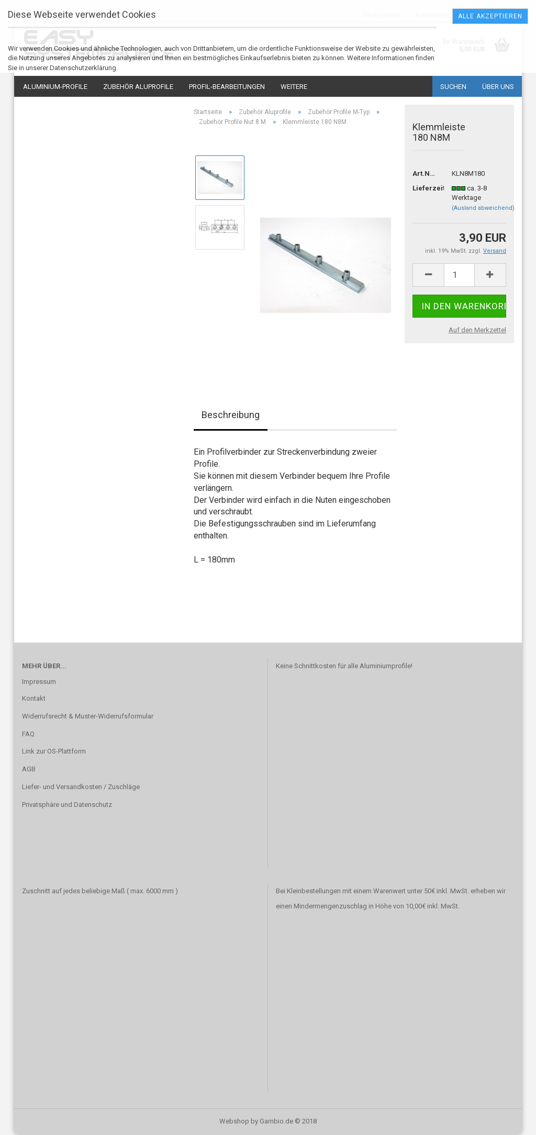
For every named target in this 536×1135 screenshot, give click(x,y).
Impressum (39, 682)
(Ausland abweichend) (483, 208)
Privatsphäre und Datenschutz (67, 804)
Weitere (294, 87)
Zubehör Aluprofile (138, 87)
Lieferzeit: (424, 188)
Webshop (234, 1121)
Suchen (453, 87)
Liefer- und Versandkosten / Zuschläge (81, 787)
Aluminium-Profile (55, 87)
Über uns (498, 87)
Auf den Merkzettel (477, 330)
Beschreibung (231, 414)
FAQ (28, 734)
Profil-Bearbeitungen (227, 87)
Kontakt (34, 698)
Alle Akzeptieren (490, 16)
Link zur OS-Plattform (54, 751)
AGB (29, 769)
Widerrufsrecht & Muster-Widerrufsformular (87, 716)
